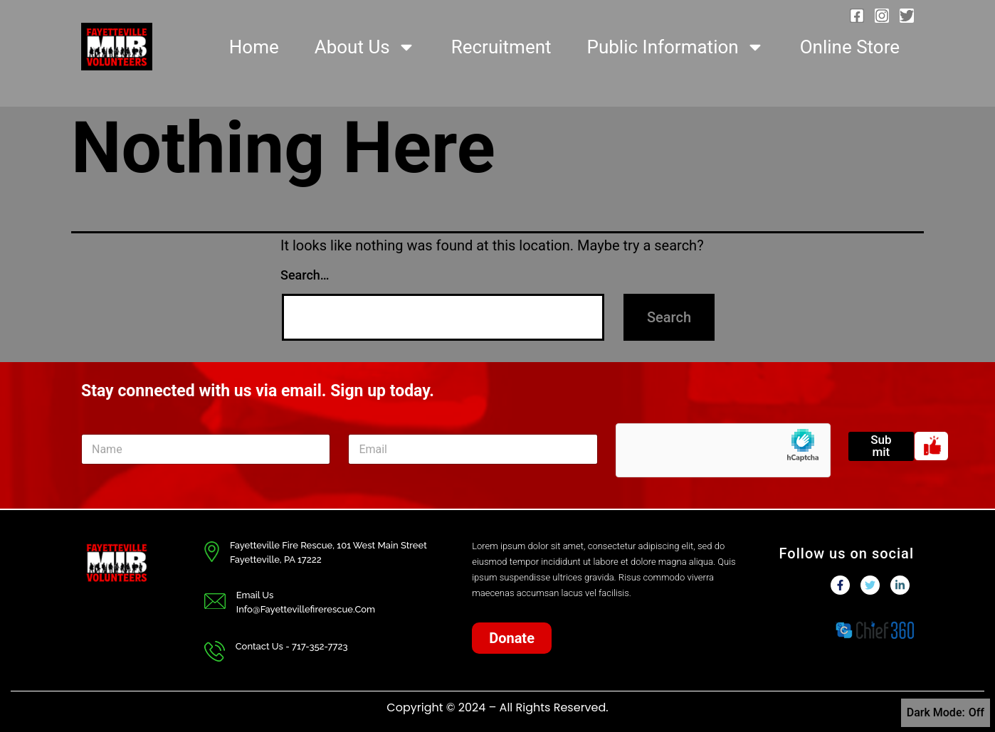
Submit (880, 446)
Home (254, 47)
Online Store (850, 47)
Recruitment (501, 47)
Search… (305, 274)
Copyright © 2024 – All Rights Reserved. (497, 707)
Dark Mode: (945, 712)
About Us (365, 47)
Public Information (675, 47)
